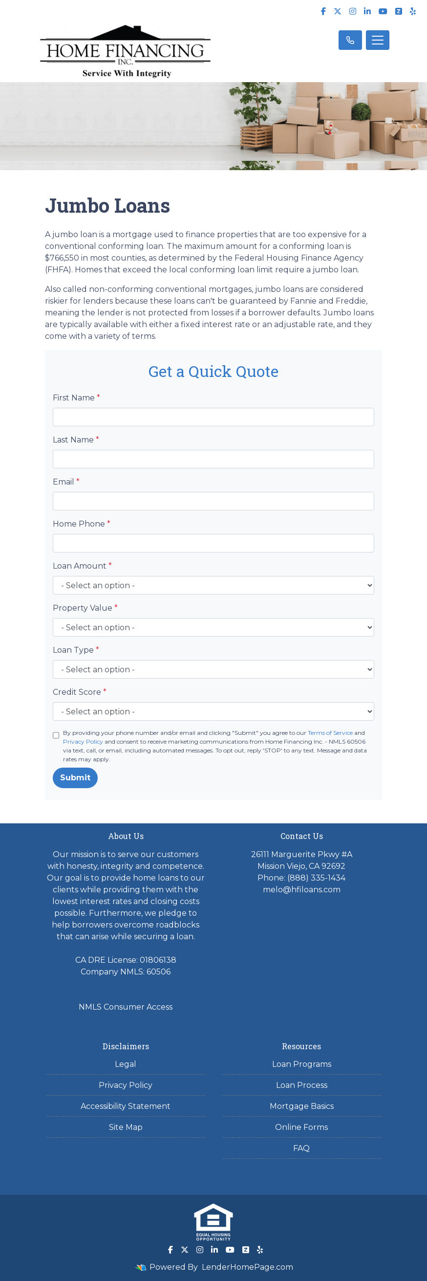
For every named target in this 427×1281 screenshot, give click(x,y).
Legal (125, 1064)
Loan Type (76, 650)
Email (66, 481)
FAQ (301, 1148)
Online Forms (301, 1127)
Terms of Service (330, 732)
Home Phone (81, 524)
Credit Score (80, 692)
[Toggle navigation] (377, 40)
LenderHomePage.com (247, 1267)
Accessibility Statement (126, 1106)
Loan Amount (82, 566)
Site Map (126, 1127)
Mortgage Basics (302, 1106)
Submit (75, 777)
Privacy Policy (83, 741)
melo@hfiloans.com (302, 889)
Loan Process (301, 1085)
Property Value (85, 608)
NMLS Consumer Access (125, 1007)
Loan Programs (301, 1064)
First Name (76, 397)
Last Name (76, 439)
